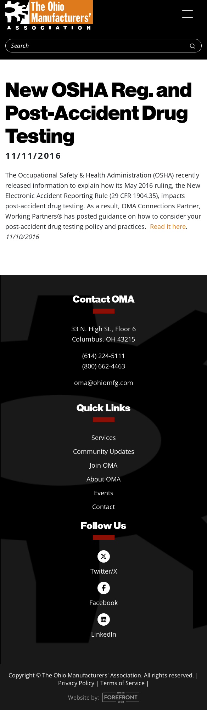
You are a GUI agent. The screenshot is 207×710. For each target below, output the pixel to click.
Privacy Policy (76, 683)
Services (103, 437)
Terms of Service (122, 683)
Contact (103, 506)
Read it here (168, 226)
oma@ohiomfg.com (103, 382)
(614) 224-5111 (103, 355)
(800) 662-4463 (103, 366)
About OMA (103, 479)
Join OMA (103, 465)
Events (103, 493)
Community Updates (103, 451)
